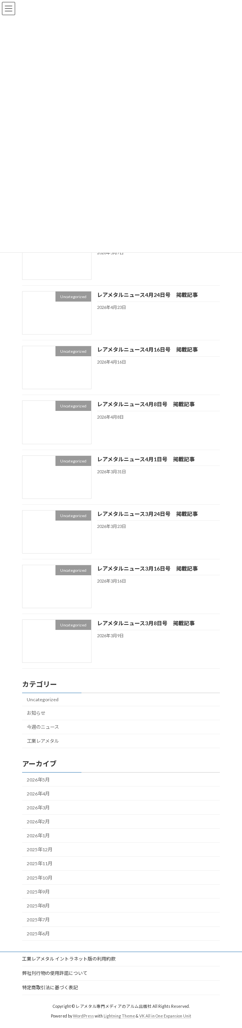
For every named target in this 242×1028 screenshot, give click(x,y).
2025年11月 (39, 864)
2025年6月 (38, 934)
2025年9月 (38, 892)
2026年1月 (38, 835)
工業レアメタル (43, 741)
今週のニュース (43, 727)
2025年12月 (39, 850)
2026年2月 (38, 821)
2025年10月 (39, 878)
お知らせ (36, 713)
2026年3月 (38, 808)
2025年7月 (38, 920)
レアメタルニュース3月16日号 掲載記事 (147, 568)
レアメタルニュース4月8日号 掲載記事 (146, 404)
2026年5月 (38, 780)
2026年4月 (38, 794)
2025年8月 (38, 906)
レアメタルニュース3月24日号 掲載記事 (147, 514)
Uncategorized (43, 699)
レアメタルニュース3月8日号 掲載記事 (146, 623)
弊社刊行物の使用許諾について (54, 973)
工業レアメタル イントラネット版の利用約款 (69, 959)
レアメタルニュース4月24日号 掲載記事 (147, 294)
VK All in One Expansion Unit (165, 1016)
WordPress (83, 1016)
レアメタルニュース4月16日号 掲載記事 (147, 349)
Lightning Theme (119, 1016)
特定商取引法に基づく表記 (50, 987)
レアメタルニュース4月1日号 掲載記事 (146, 459)
